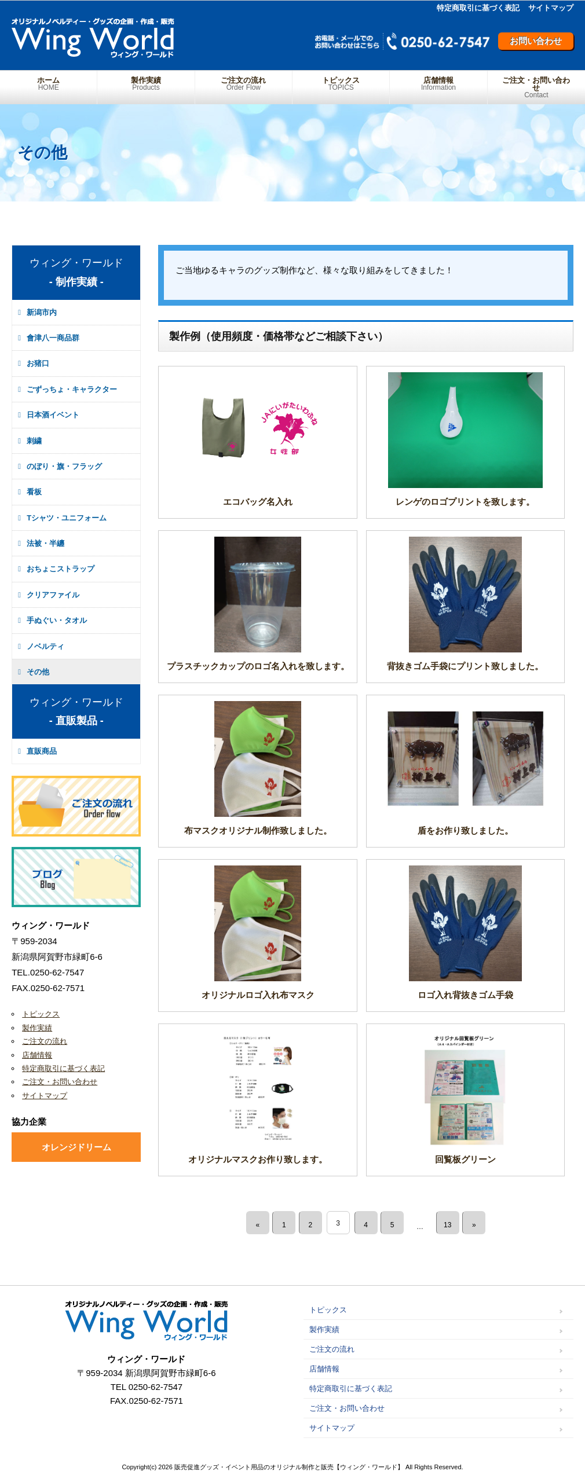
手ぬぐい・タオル (57, 620)
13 (452, 1223)
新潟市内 (42, 312)
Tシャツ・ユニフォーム (67, 517)
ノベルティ (45, 646)
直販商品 (42, 751)
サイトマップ (550, 7)
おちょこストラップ (60, 568)
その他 (38, 671)
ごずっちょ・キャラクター (72, 389)
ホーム (48, 83)
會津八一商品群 (53, 337)
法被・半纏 (45, 543)
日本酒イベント (53, 414)
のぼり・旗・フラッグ (64, 466)
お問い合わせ (536, 41)
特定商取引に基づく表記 (478, 7)
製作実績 (145, 83)
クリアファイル (53, 594)
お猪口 (38, 363)
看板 (34, 491)
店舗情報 (438, 83)
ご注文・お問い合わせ (536, 87)
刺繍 (34, 440)
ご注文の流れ (243, 83)
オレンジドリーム (76, 1147)
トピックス (341, 83)
